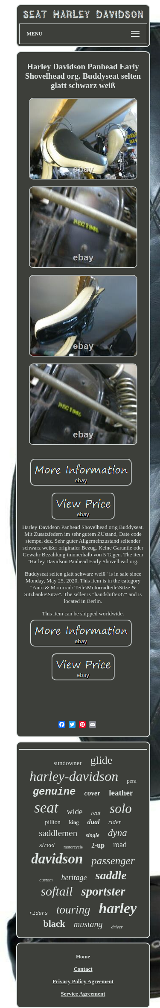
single (92, 835)
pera (131, 780)
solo (121, 808)
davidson (57, 858)
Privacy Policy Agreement (82, 981)
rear (96, 813)
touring (73, 909)
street (47, 845)
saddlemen (58, 833)
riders (38, 913)
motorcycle (73, 847)
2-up (98, 845)
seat (46, 807)
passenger (112, 860)
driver (117, 926)
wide (75, 811)
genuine (54, 792)
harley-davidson (73, 776)
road (120, 844)
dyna (117, 833)
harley (118, 908)
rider (114, 822)
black (54, 923)
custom (45, 879)
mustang (88, 924)
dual (93, 821)
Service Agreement (83, 993)
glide (101, 760)
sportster (103, 891)
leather (121, 792)
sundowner (68, 763)
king (74, 822)
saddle (111, 875)
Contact (82, 969)
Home (83, 956)
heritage (74, 877)
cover (92, 793)
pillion (53, 822)
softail (57, 891)
